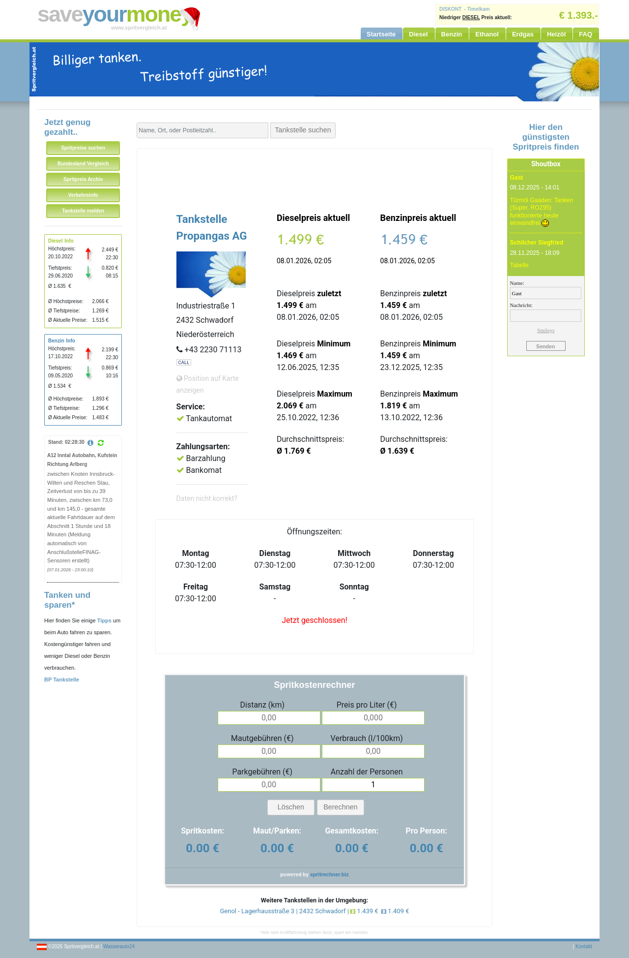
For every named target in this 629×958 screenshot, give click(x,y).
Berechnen (340, 807)
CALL (184, 362)
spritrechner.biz (329, 874)
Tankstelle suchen (303, 130)
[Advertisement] (314, 173)
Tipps (104, 620)
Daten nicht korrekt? (206, 498)
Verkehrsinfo (83, 195)
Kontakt (583, 946)
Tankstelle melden (83, 211)
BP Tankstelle (61, 679)
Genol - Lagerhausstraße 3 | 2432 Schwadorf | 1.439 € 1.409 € (314, 911)
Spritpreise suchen (83, 148)
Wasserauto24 (119, 946)
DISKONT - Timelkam (464, 9)
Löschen (291, 807)
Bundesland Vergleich (83, 163)
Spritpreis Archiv (83, 179)
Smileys (545, 330)
